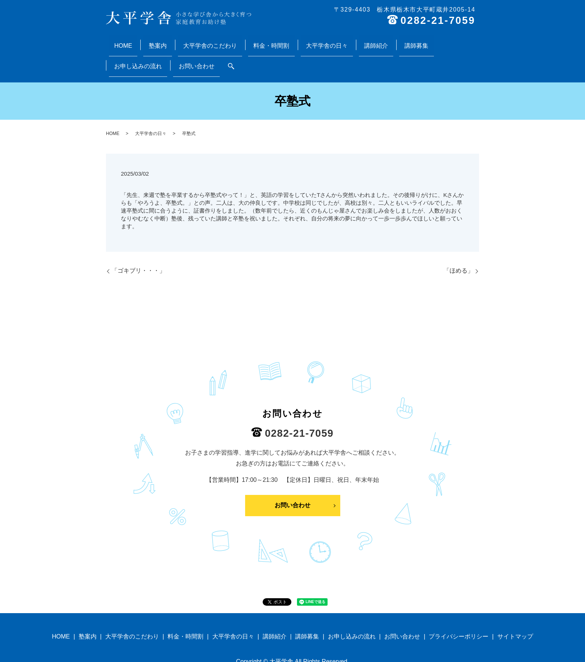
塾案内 (144, 41)
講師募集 (350, 41)
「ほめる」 (458, 241)
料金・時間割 (236, 41)
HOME (120, 41)
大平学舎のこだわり (185, 41)
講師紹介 (320, 41)
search (468, 41)
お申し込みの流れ (391, 41)
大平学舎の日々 (281, 41)
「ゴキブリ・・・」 (138, 241)
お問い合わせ (439, 41)
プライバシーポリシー (458, 607)
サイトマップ (515, 607)
